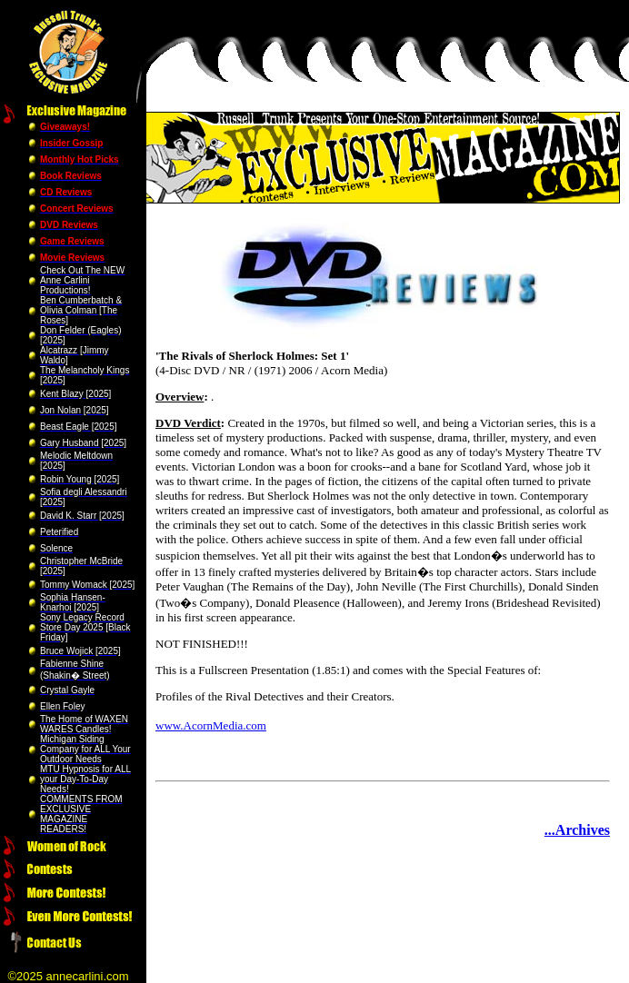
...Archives (577, 830)
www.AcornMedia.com (210, 725)
